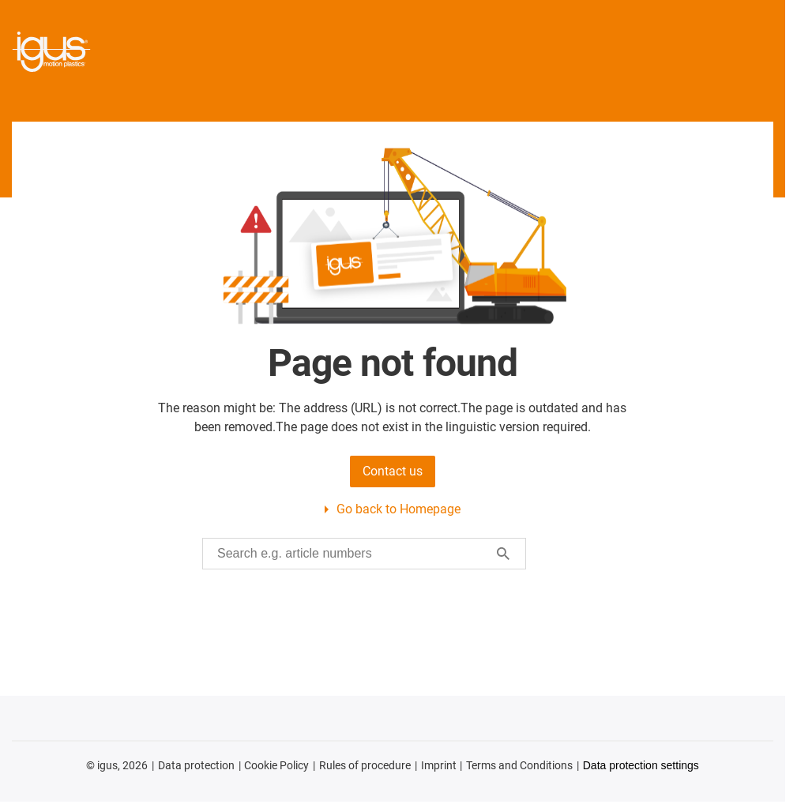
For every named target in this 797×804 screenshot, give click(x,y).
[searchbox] (351, 554)
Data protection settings (641, 765)
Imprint (439, 765)
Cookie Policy (276, 765)
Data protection (196, 765)
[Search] (503, 553)
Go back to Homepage (398, 509)
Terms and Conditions (519, 765)
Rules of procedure (365, 765)
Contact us (393, 471)
